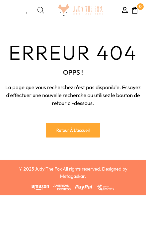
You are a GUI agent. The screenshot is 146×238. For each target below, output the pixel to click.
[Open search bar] (40, 10)
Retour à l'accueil (73, 130)
